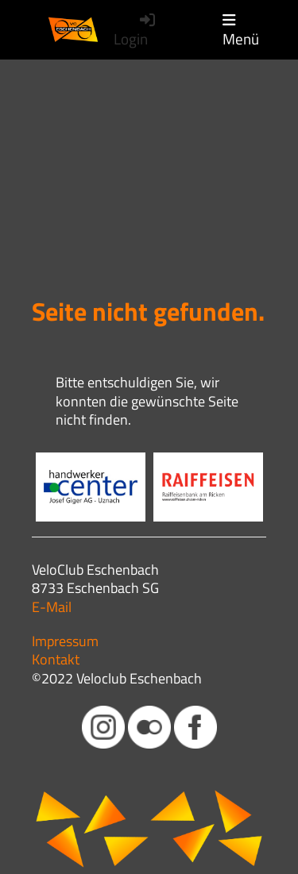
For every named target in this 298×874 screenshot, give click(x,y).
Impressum (65, 641)
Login (135, 30)
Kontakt (55, 659)
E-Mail (52, 607)
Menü (241, 30)
